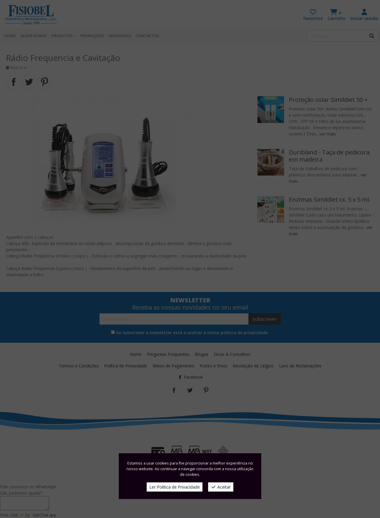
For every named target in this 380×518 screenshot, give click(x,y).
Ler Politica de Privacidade (174, 487)
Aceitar (221, 487)
